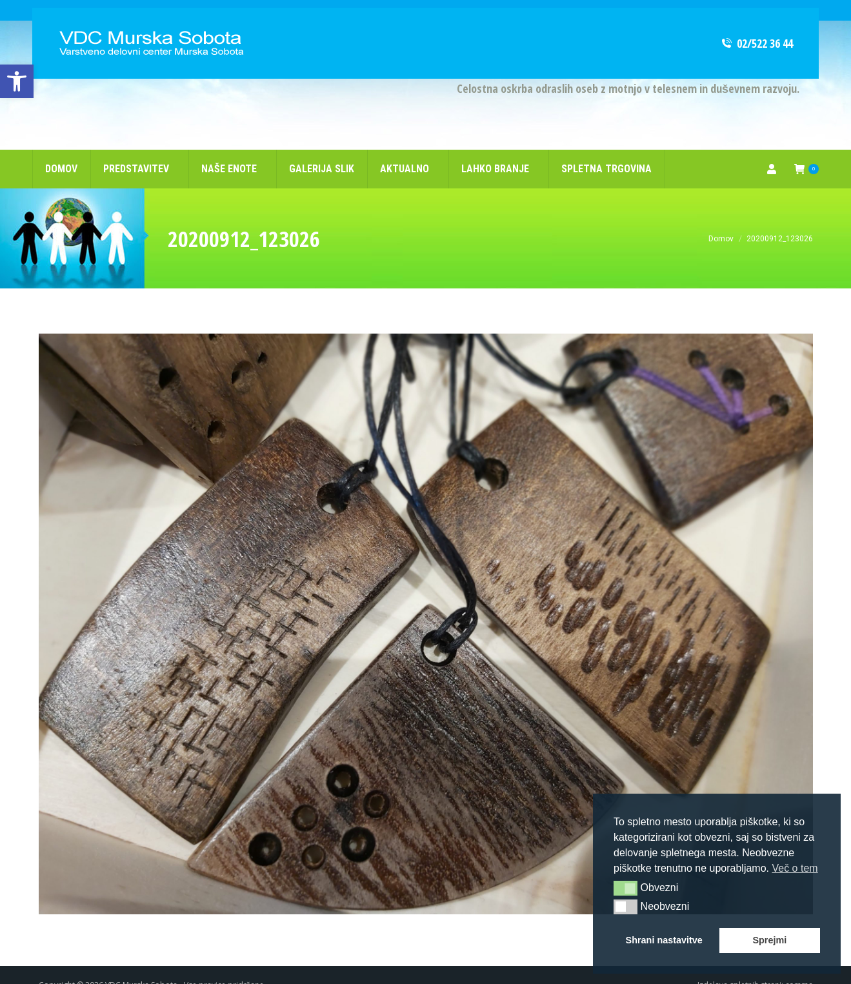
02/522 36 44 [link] (756, 22)
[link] (17, 81)
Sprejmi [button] (769, 940)
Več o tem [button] (794, 868)
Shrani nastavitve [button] (664, 940)
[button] (625, 888)
